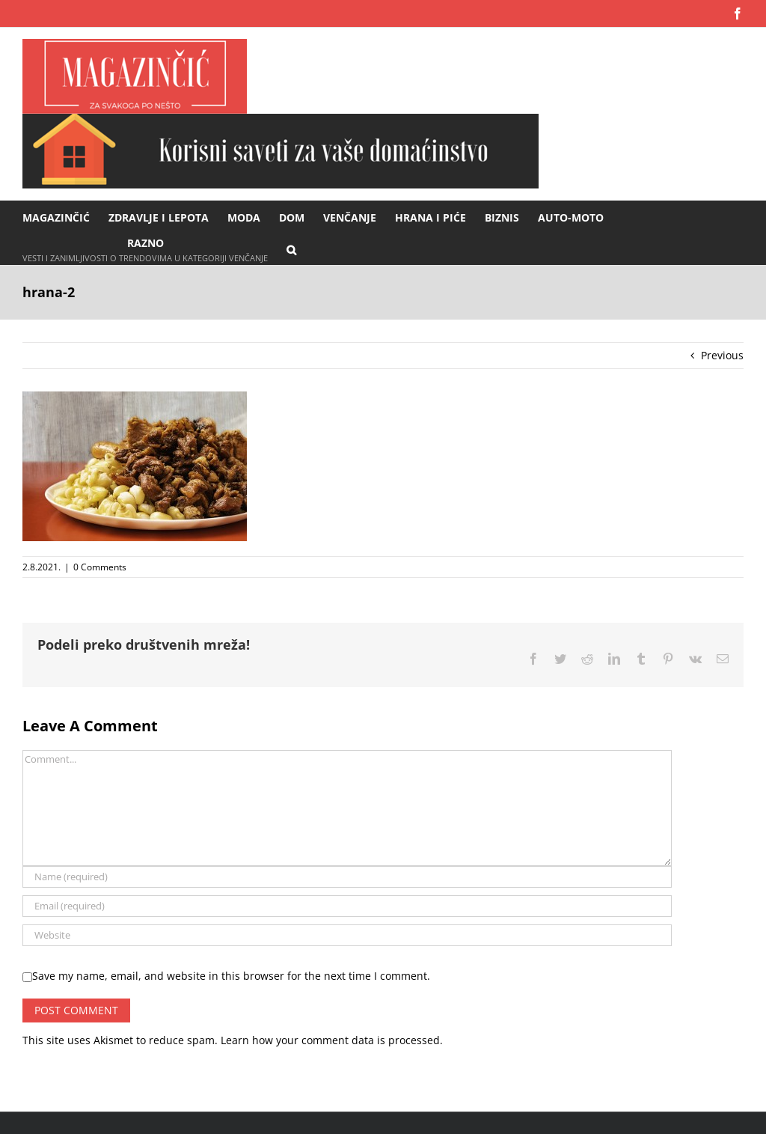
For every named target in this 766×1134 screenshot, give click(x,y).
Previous (722, 355)
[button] (291, 249)
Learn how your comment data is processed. (332, 1040)
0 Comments (99, 567)
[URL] (347, 935)
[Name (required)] (347, 877)
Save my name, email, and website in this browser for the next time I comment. (231, 976)
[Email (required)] (347, 906)
